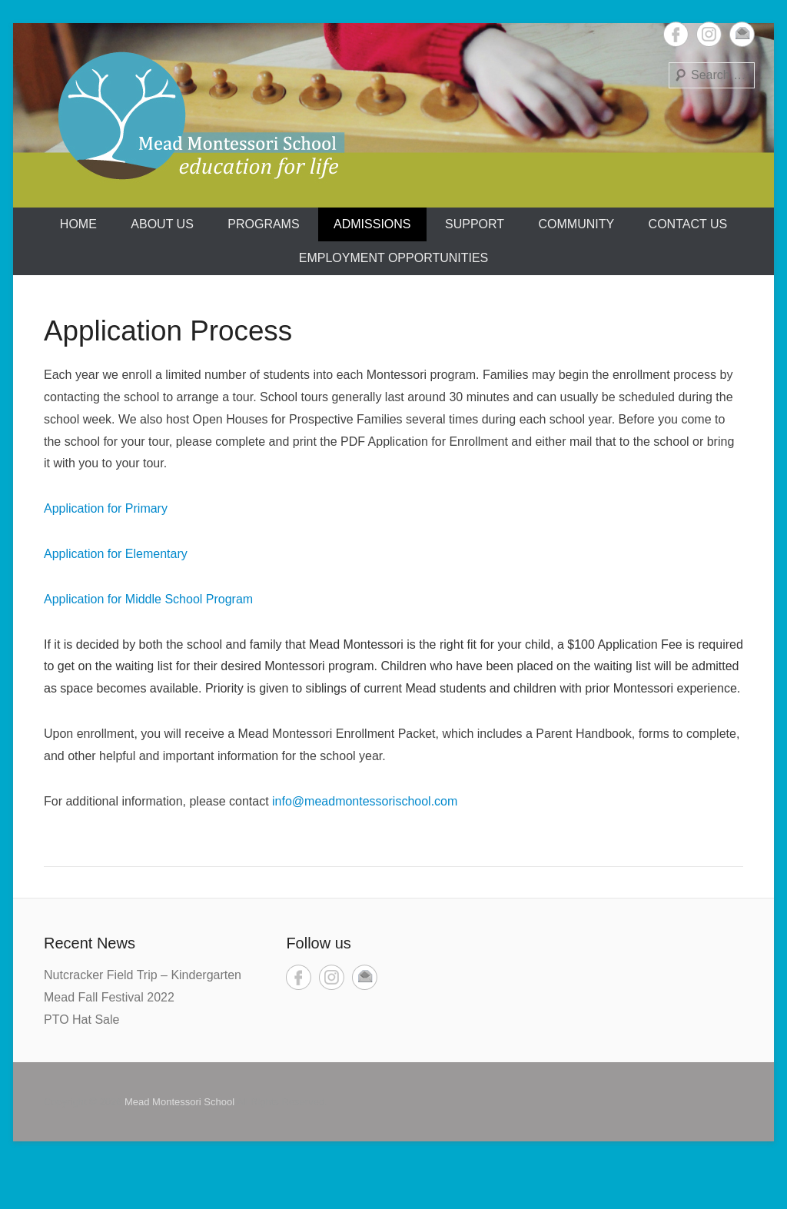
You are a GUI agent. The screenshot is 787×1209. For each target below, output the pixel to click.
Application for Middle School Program (148, 599)
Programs (263, 224)
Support (474, 224)
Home (78, 224)
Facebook (676, 34)
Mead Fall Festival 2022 (109, 997)
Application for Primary (106, 508)
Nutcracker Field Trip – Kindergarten (142, 974)
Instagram (709, 34)
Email (742, 34)
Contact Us (688, 224)
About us (162, 224)
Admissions (372, 224)
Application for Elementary (116, 553)
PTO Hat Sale (81, 1019)
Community (577, 224)
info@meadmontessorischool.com (364, 801)
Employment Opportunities (394, 257)
